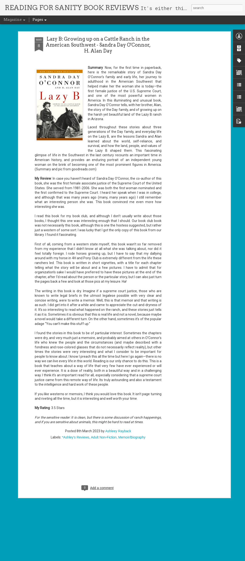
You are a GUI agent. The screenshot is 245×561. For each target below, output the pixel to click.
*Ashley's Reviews (75, 386)
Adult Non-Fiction (104, 386)
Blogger (133, 558)
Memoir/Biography (131, 386)
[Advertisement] (98, 417)
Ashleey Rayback (118, 380)
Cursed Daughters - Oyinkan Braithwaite (114, 447)
